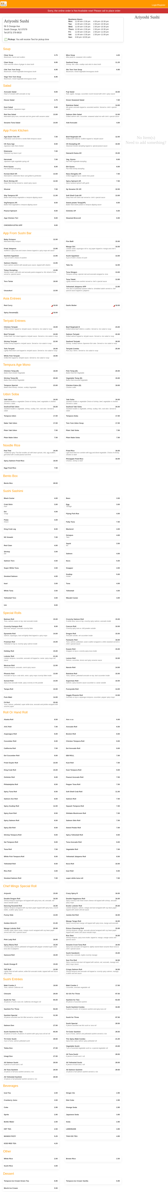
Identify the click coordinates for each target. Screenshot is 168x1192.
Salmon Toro (31, 561)
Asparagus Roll (31, 734)
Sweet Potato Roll (93, 828)
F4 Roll (31, 704)
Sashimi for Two (93, 1001)
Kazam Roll (93, 650)
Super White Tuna (31, 568)
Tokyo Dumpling (31, 272)
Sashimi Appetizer (31, 257)
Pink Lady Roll (31, 939)
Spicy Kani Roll (31, 813)
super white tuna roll (93, 878)
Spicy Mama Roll (31, 947)
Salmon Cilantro (31, 264)
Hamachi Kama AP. (93, 153)
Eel (31, 513)
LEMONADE (93, 1129)
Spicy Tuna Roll (31, 792)
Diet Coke (93, 1100)
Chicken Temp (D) (31, 372)
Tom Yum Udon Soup (93, 423)
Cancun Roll (93, 627)
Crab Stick (31, 505)
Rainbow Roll (93, 675)
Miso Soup (93, 56)
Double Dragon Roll (31, 901)
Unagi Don (31, 1056)
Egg (93, 505)
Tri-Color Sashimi (93, 1033)
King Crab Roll (31, 770)
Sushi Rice (31, 1166)
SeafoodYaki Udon (31, 409)
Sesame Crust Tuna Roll (93, 947)
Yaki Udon (31, 401)
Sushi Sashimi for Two (31, 1033)
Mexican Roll (31, 666)
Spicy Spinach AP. (93, 182)
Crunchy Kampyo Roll (31, 627)
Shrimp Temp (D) (31, 379)
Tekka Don (31, 1048)
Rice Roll (31, 871)
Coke (31, 1107)
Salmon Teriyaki (93, 335)
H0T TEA (31, 1129)
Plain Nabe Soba (93, 438)
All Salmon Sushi (31, 1063)
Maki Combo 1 (93, 986)
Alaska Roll (31, 719)
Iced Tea (31, 1093)
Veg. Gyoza (93, 160)
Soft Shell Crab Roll (93, 792)
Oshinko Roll (31, 777)
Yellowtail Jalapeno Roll (93, 856)
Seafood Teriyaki (93, 342)
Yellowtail (93, 591)
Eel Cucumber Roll (31, 756)
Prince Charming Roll (93, 930)
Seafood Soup (93, 63)
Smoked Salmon (31, 576)
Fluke (31, 521)
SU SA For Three (93, 994)
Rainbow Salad (93, 107)
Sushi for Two (31, 1001)
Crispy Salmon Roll (93, 971)
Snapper (93, 568)
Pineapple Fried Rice (93, 460)
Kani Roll (93, 763)
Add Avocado (93, 123)
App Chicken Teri (31, 218)
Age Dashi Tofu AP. (31, 138)
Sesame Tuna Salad (31, 123)
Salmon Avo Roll (31, 799)
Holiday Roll (31, 651)
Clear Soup (31, 56)
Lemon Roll (93, 659)
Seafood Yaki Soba (93, 409)
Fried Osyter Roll (31, 763)
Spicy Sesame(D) (31, 313)
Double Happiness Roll (93, 901)
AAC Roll (31, 727)
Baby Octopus (31, 240)
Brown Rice (93, 1159)
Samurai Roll (31, 955)
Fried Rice (93, 453)
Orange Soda (93, 1107)
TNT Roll (31, 971)
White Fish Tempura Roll (31, 856)
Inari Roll (93, 871)
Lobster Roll (31, 658)
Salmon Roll (93, 799)
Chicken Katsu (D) (93, 386)
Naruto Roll (93, 667)
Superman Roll (93, 682)
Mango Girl (93, 249)
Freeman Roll (31, 643)
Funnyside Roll (93, 689)
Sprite (31, 1115)
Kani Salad (31, 108)
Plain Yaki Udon (31, 430)
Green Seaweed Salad (93, 100)
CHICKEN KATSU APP (31, 225)
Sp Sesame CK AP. (93, 189)
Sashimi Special (31, 1016)
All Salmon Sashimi (93, 1071)
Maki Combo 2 (31, 986)
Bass (93, 498)
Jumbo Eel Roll (93, 915)
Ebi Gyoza (93, 168)
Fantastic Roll (93, 642)
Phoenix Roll (31, 675)
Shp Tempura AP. (31, 196)
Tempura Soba (93, 416)
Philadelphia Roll (31, 784)
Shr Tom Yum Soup (93, 71)
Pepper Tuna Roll (93, 784)
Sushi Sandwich (93, 954)
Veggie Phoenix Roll (93, 696)
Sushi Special (93, 1024)
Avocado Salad (31, 93)
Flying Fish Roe (93, 514)
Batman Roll (31, 620)
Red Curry (31, 305)
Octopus (93, 536)
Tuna (93, 583)
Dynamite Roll (31, 635)
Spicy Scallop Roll (31, 806)
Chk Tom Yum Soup (31, 71)
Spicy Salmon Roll (31, 820)
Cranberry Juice (31, 1100)
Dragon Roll (93, 635)
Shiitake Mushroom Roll (93, 813)
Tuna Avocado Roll (93, 842)
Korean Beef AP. (31, 175)
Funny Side (31, 915)
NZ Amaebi (31, 537)
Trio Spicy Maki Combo (93, 1040)
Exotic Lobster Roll (93, 908)
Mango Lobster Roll (31, 930)
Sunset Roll (31, 682)
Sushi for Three (93, 1017)
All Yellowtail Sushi (93, 1063)
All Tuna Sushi (93, 1055)
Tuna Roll (31, 849)
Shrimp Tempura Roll (31, 835)
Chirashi (31, 994)
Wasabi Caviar (93, 598)
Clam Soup (31, 63)
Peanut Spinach (31, 211)
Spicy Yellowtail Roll (93, 835)
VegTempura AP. (31, 204)
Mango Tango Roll (93, 922)
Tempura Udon (31, 416)
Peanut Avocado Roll (93, 777)
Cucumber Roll (31, 741)
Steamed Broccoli (93, 218)
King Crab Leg (31, 529)
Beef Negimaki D (93, 328)
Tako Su (93, 265)
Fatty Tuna (93, 522)
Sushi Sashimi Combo (93, 1008)
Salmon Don (31, 1025)
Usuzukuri (31, 291)
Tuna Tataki (93, 280)
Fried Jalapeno (31, 250)
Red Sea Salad (31, 115)
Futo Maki (31, 697)
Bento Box (31, 483)
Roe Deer (93, 937)
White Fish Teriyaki (31, 357)
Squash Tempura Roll (93, 806)
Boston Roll (93, 734)
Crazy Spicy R (93, 893)
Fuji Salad (93, 93)
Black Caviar (31, 498)
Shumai (31, 189)
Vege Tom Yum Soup (31, 78)
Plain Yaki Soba (93, 430)
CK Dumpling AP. (93, 145)
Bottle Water (31, 1122)
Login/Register (158, 5)
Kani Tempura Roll (93, 770)
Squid (93, 544)
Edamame (31, 152)
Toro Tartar (31, 281)
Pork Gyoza (31, 168)
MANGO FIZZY (31, 1136)
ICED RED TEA (31, 1143)
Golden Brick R (31, 923)
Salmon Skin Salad (93, 115)
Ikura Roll (93, 864)
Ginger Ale (93, 1093)
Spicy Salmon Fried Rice (31, 461)
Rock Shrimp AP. (31, 182)
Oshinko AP (93, 211)
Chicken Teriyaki (31, 328)
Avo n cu (93, 719)
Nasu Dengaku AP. (93, 175)
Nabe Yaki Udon (31, 423)
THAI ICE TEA (93, 1136)
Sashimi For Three (31, 1009)
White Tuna (31, 591)
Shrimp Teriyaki (31, 342)
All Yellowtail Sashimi (31, 1078)
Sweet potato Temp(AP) (93, 204)
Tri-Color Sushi (31, 1040)
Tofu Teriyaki (31, 350)
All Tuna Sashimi (31, 1071)
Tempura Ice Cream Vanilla (93, 1181)
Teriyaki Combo (93, 350)
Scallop (93, 575)
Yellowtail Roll (31, 864)
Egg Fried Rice (31, 468)
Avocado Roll (93, 727)
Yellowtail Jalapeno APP (93, 289)
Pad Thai (31, 453)
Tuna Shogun (93, 273)
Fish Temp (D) (93, 372)
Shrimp (31, 553)
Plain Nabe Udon (31, 438)
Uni (31, 605)
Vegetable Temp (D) (93, 379)
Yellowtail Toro (31, 598)
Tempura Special (31, 386)
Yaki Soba (93, 401)
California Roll (31, 748)
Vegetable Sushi (93, 1047)
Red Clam (31, 545)
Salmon (93, 554)
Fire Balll (93, 241)
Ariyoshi (31, 893)
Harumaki (31, 160)
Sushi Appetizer (93, 257)
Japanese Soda (93, 1115)
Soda (93, 1122)
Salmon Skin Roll (93, 820)
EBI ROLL (93, 756)
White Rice (31, 1159)
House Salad (31, 100)
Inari (31, 583)
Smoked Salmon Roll (31, 878)
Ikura (93, 561)
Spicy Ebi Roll (31, 828)
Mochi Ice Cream (31, 1188)
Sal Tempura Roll (31, 842)
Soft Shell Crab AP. (93, 196)
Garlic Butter (93, 305)
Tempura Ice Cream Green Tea (31, 1181)
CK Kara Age (31, 145)
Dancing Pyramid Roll (31, 908)
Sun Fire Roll (93, 962)
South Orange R (31, 964)
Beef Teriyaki (31, 335)
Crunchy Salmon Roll (93, 620)
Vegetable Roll (93, 849)
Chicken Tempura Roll (93, 741)
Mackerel (93, 529)
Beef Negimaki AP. (93, 138)
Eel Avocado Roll (93, 748)
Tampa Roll (31, 689)
